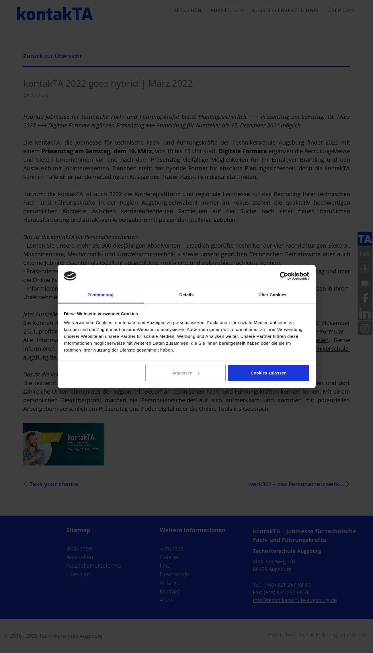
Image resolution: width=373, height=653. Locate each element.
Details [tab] (186, 294)
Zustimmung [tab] (100, 294)
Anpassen (186, 372)
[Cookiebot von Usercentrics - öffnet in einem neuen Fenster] (284, 276)
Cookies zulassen (269, 372)
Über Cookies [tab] (273, 294)
